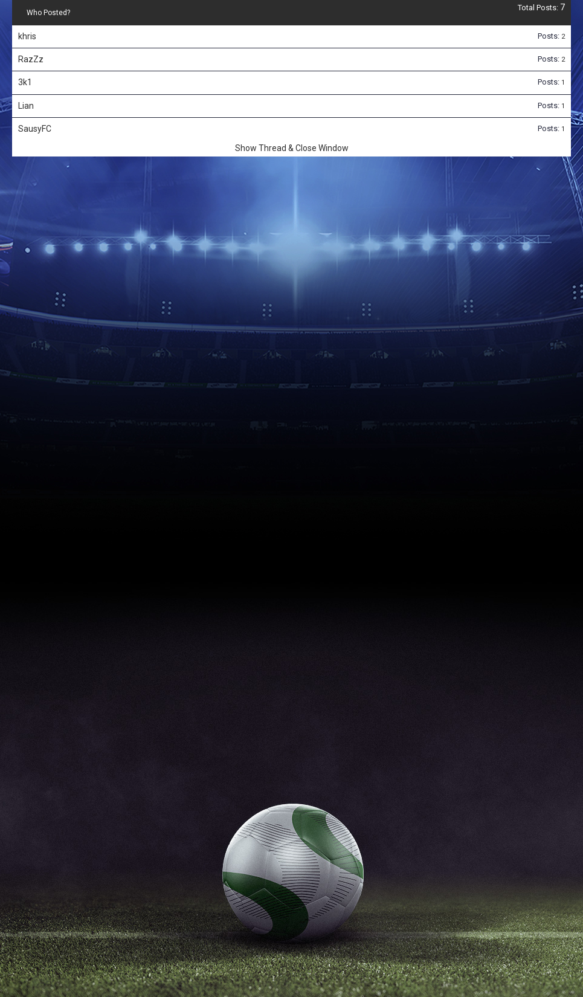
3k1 (25, 82)
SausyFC (34, 129)
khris (27, 36)
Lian (26, 106)
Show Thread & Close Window (292, 148)
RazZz (30, 59)
